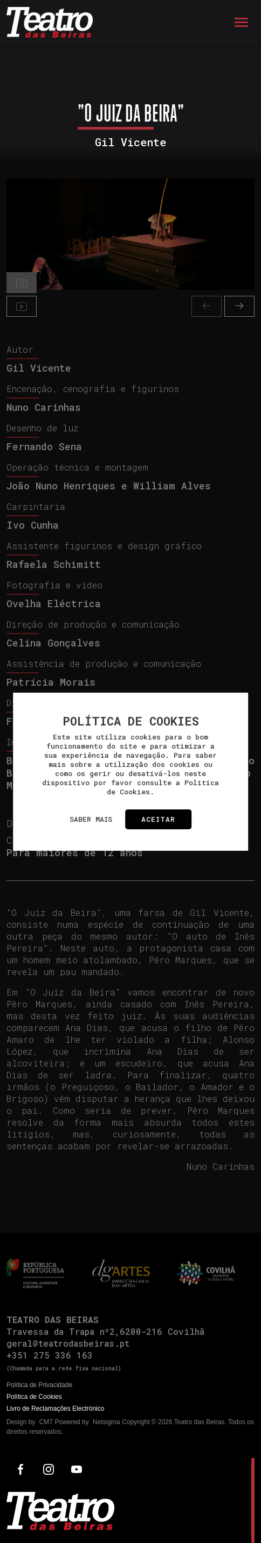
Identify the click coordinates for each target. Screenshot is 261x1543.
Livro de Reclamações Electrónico (55, 1408)
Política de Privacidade (39, 1385)
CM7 (46, 1422)
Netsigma (106, 1422)
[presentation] (206, 306)
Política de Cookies (34, 1396)
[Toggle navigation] (241, 22)
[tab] (21, 282)
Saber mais (91, 819)
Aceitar (158, 819)
